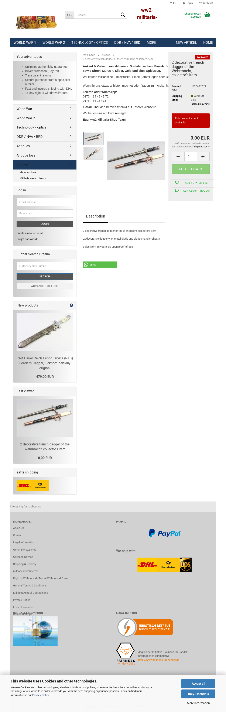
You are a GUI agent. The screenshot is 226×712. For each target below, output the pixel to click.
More (151, 43)
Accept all (198, 683)
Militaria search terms (33, 178)
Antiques (23, 146)
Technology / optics (89, 43)
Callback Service (23, 556)
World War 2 (53, 43)
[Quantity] (190, 156)
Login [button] (188, 3)
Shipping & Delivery (24, 564)
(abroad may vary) (200, 104)
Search (44, 276)
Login (45, 223)
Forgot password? (27, 239)
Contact (18, 535)
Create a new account (30, 233)
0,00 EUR (45, 458)
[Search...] (69, 15)
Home (208, 43)
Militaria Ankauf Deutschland (30, 592)
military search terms (25, 571)
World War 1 (25, 43)
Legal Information (23, 542)
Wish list (206, 3)
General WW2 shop (24, 549)
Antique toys (26, 155)
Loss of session (22, 607)
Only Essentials (198, 694)
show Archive (28, 172)
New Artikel (186, 43)
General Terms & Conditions (30, 585)
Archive (22, 165)
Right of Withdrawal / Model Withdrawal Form (40, 578)
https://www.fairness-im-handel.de (158, 659)
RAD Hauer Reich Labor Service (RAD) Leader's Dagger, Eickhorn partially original (45, 363)
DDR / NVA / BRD (127, 43)
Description (95, 216)
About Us (18, 528)
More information (198, 703)
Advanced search (44, 286)
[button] (173, 3)
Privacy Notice (40, 695)
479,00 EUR (45, 377)
